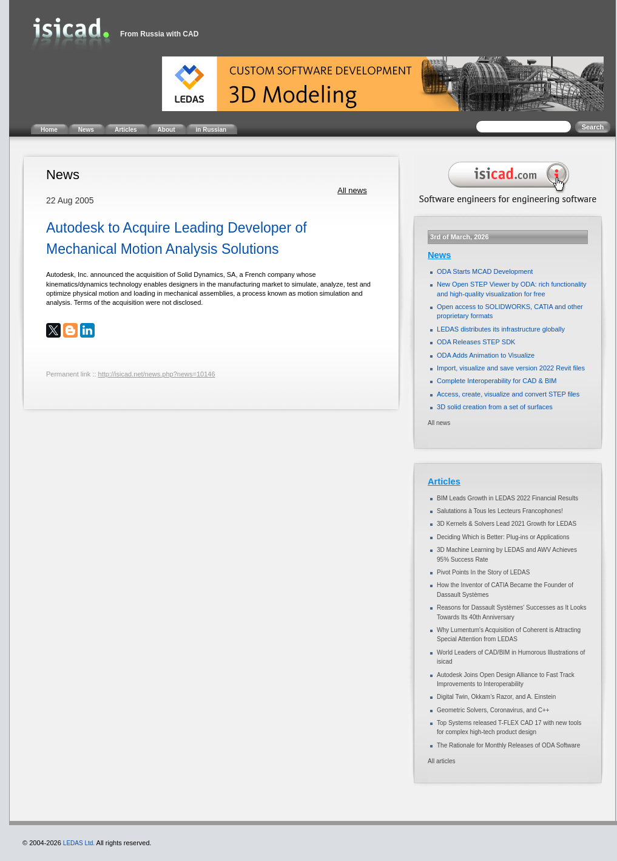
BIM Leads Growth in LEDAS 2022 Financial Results (507, 498)
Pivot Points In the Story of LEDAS (483, 572)
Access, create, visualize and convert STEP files (508, 394)
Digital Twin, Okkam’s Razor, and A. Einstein (496, 696)
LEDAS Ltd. (79, 843)
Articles (444, 481)
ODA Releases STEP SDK (476, 341)
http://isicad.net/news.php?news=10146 (156, 374)
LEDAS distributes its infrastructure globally (501, 329)
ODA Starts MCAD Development (485, 271)
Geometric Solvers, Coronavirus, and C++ (493, 710)
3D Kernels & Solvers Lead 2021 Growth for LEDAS (506, 523)
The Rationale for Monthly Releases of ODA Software (508, 745)
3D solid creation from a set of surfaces (495, 406)
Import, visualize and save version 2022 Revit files (511, 368)
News (439, 255)
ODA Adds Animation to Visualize (485, 355)
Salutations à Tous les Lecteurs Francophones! (500, 511)
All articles (442, 761)
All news (351, 190)
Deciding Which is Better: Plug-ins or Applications (503, 537)
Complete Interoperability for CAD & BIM (496, 380)
